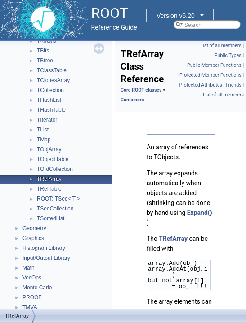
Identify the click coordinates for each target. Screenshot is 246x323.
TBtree (45, 60)
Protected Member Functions (210, 75)
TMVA (29, 307)
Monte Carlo (37, 287)
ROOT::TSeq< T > (58, 199)
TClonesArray (53, 80)
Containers (132, 100)
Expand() (199, 212)
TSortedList (50, 218)
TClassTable (52, 70)
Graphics (33, 238)
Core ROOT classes (141, 90)
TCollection (50, 90)
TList (43, 130)
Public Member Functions (214, 65)
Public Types (228, 55)
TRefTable (49, 189)
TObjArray (49, 149)
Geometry (34, 228)
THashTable (51, 110)
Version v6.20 (176, 15)
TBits (43, 51)
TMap (44, 139)
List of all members (221, 45)
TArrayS (46, 41)
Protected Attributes (200, 85)
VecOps (31, 278)
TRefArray (49, 179)
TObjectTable (52, 159)
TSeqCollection (55, 208)
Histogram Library (43, 248)
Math (28, 268)
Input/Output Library (46, 258)
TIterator (47, 120)
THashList (49, 100)
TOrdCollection (55, 169)
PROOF (32, 297)
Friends (234, 85)
